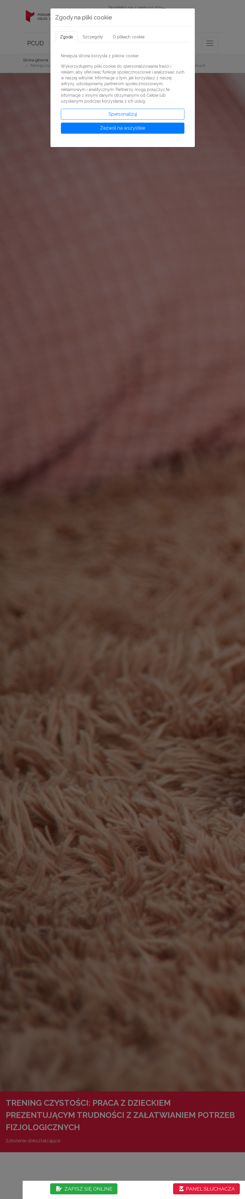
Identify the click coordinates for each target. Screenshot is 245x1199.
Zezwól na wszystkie (122, 128)
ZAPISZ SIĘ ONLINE (84, 1189)
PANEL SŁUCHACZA (207, 1189)
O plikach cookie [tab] (128, 37)
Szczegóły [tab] (93, 37)
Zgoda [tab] (66, 37)
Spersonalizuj (122, 114)
